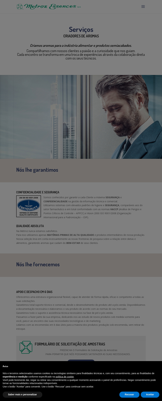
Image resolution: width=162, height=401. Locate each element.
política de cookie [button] (65, 376)
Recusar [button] (129, 394)
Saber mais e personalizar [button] (22, 394)
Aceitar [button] (150, 394)
